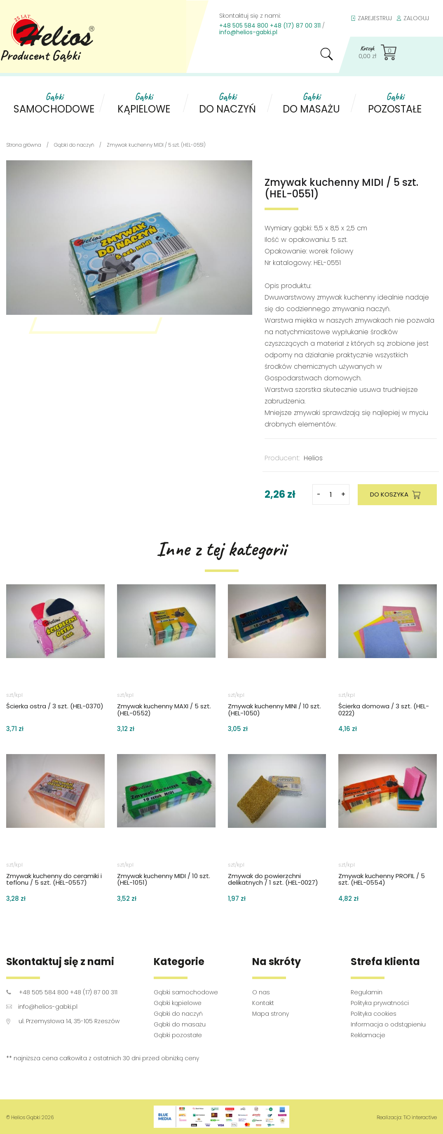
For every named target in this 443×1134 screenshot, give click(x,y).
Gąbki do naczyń (178, 1014)
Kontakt (263, 1003)
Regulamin (366, 992)
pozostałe (395, 103)
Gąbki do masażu (180, 1024)
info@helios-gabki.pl (248, 32)
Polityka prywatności (380, 1003)
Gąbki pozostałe (178, 1035)
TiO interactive (420, 1117)
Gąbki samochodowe (186, 992)
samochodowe (54, 103)
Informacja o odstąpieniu (388, 1024)
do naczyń (227, 103)
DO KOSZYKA (397, 495)
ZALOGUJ (412, 18)
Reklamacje (368, 1035)
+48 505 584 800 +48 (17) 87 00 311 (270, 25)
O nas (261, 992)
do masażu (311, 103)
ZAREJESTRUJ (371, 18)
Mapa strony (270, 1014)
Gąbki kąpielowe (178, 1003)
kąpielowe (143, 103)
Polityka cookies (373, 1014)
